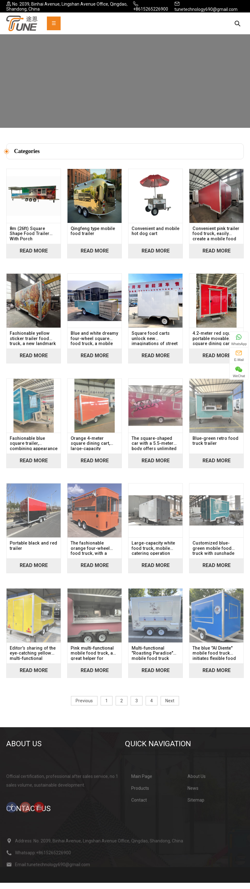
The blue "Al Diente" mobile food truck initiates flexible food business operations (214, 659)
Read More (34, 257)
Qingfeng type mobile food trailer (93, 238)
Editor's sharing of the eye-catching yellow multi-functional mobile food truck (33, 659)
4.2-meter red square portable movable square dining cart (214, 344)
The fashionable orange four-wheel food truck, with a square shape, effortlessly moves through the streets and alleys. (90, 554)
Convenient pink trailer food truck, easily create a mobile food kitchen (215, 240)
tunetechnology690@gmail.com (206, 9)
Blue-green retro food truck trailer (215, 447)
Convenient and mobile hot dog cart (155, 238)
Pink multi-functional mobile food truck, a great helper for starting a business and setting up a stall (92, 659)
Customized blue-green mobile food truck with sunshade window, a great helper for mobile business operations (216, 554)
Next (169, 706)
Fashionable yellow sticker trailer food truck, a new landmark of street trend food (33, 344)
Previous (84, 706)
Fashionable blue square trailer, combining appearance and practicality (34, 449)
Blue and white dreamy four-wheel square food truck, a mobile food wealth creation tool (94, 344)
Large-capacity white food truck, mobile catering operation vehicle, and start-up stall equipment (153, 554)
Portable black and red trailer (33, 552)
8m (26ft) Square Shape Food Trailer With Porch (29, 240)
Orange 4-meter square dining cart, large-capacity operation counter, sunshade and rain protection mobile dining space (90, 449)
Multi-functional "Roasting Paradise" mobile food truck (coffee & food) (152, 659)
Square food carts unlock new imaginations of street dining (155, 344)
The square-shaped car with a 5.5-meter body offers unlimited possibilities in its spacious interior (154, 449)
